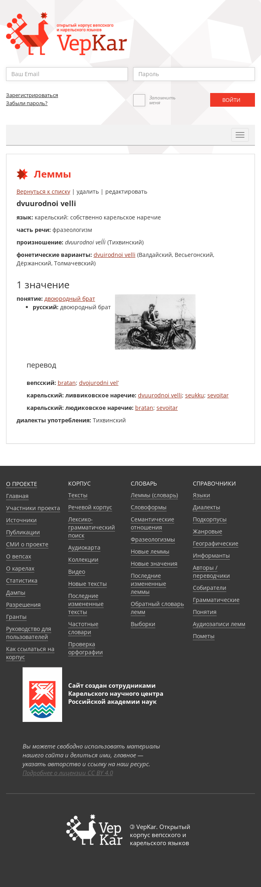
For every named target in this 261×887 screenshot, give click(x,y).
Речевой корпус (90, 507)
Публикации (23, 532)
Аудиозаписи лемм (219, 624)
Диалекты (206, 507)
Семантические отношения (152, 523)
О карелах (20, 568)
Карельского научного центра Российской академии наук (115, 697)
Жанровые (207, 531)
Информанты (211, 555)
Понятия (205, 612)
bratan (67, 383)
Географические (215, 543)
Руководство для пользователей (28, 633)
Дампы (15, 592)
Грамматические (216, 600)
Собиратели (209, 587)
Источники (21, 520)
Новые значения (154, 563)
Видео (76, 571)
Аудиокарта (84, 547)
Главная (17, 496)
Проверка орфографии (85, 648)
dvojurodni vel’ (99, 383)
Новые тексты (87, 583)
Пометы (204, 636)
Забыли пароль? (27, 103)
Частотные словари (83, 628)
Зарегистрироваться (32, 95)
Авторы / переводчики (211, 571)
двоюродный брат (69, 298)
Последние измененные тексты (86, 604)
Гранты (16, 616)
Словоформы (149, 507)
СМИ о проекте (27, 544)
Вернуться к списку (43, 191)
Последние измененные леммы (148, 583)
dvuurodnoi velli (160, 395)
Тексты (78, 495)
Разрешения (23, 604)
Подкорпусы (210, 519)
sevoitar (218, 395)
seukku (194, 395)
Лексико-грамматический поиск (91, 527)
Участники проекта (33, 508)
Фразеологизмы (153, 539)
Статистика (22, 580)
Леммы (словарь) (154, 495)
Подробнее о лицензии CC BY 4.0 (68, 773)
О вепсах (18, 556)
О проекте (21, 484)
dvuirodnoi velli (115, 254)
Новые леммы (150, 551)
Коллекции (83, 559)
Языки (201, 495)
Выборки (143, 624)
